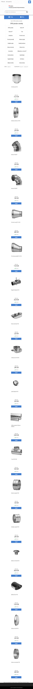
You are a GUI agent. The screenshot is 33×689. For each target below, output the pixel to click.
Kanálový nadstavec (22, 43)
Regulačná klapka (10, 59)
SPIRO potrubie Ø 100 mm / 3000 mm (16, 426)
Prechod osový (22, 35)
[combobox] (21, 66)
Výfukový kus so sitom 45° (22, 51)
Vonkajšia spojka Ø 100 (15, 527)
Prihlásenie (3, 1)
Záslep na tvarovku (10, 47)
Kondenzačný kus (10, 55)
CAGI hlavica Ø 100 (14, 87)
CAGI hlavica (22, 59)
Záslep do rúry (22, 47)
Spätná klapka (22, 55)
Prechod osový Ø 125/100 (15, 222)
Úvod (12, 21)
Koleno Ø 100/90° (14, 188)
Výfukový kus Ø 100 (14, 594)
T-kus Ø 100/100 (14, 459)
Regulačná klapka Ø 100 (15, 290)
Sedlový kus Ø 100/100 (15, 357)
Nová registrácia (9, 1)
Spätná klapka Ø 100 (14, 391)
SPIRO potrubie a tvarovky (17, 21)
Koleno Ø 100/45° (14, 154)
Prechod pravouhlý (10, 39)
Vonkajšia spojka (10, 43)
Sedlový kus (10, 35)
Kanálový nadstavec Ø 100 (15, 120)
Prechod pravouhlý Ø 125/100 (16, 256)
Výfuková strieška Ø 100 (15, 560)
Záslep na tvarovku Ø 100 (15, 662)
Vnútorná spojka (22, 39)
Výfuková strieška (10, 63)
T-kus (22, 31)
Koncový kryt (10, 51)
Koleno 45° (10, 31)
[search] (26, 12)
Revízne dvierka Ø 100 (15, 323)
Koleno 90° (22, 27)
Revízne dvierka (22, 63)
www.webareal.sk (20, 687)
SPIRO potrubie (10, 27)
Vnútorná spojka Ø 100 (15, 493)
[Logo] (16, 7)
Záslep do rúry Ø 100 (14, 628)
